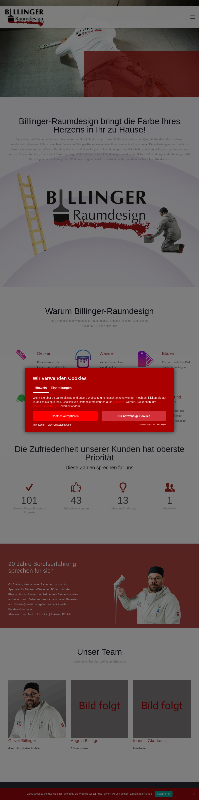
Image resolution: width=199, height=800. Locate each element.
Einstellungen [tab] (61, 388)
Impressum (39, 424)
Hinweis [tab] (41, 388)
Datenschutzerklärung (59, 424)
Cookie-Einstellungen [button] (46, 406)
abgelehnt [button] (119, 401)
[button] (65, 416)
